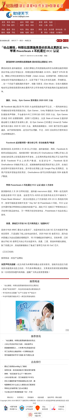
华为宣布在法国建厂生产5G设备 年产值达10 (19, 293)
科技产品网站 (17, 258)
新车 (13, 25)
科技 (40, 25)
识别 (51, 25)
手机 (13, 32)
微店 (32, 32)
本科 (32, 25)
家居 (40, 22)
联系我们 (20, 397)
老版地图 (41, 397)
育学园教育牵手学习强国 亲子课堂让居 (19, 355)
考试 (27, 25)
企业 (45, 29)
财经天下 (15, 40)
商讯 (40, 29)
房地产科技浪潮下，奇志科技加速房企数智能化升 (21, 289)
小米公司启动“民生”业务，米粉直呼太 (18, 344)
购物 (22, 32)
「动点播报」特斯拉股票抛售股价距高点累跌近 (21, 285)
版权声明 (51, 397)
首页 (3, 22)
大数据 (51, 32)
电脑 (8, 32)
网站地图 (58, 397)
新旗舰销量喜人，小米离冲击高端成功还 (19, 348)
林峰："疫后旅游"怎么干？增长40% (17, 374)
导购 (8, 25)
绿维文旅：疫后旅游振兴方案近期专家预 (19, 370)
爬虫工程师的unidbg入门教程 (15, 366)
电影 (32, 22)
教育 (22, 25)
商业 (46, 32)
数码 (3, 32)
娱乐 (22, 22)
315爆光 (59, 32)
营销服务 (30, 397)
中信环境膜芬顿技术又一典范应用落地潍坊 (19, 296)
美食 (3, 29)
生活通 (51, 29)
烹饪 (13, 29)
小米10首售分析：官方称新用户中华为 (19, 377)
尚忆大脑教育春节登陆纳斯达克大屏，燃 (19, 381)
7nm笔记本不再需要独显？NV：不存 (18, 392)
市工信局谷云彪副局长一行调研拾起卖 (19, 351)
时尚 (22, 29)
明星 (27, 22)
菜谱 (8, 29)
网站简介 (10, 397)
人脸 (46, 25)
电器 (51, 22)
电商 (27, 32)
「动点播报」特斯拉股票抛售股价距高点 (19, 340)
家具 (46, 22)
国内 (13, 22)
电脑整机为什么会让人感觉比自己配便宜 (19, 385)
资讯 (8, 22)
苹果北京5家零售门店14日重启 (16, 388)
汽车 (3, 25)
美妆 (27, 29)
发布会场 (59, 29)
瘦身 (32, 29)
